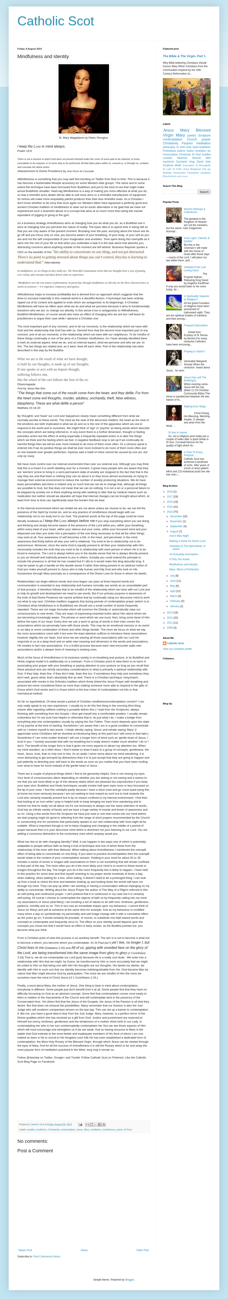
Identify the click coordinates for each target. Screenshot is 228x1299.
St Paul (128, 1129)
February (175, 601)
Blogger (129, 1279)
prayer (119, 1129)
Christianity (53, 1129)
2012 (170, 617)
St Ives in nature (177, 432)
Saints (190, 150)
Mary (86, 1129)
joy (209, 169)
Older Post (142, 1250)
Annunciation (170, 154)
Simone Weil (201, 157)
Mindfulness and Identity (183, 564)
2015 (170, 506)
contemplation (68, 1129)
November (176, 521)
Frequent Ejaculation (196, 325)
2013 (170, 612)
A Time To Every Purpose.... (193, 454)
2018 (170, 491)
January (175, 606)
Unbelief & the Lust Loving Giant (195, 269)
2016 (170, 501)
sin (209, 150)
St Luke (167, 169)
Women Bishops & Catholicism (194, 211)
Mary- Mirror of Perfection (184, 569)
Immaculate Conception (186, 172)
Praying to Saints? (194, 351)
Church (192, 139)
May (173, 585)
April (173, 591)
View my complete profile (177, 648)
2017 (170, 496)
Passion (187, 143)
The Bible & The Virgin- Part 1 (184, 56)
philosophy (169, 147)
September (176, 526)
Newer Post (25, 1250)
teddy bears (182, 176)
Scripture (204, 135)
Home (84, 1250)
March (174, 596)
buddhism (41, 1129)
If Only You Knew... (180, 559)
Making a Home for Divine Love (187, 541)
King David (196, 161)
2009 (170, 627)
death (178, 165)
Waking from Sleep (195, 406)
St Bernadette (203, 165)
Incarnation (188, 165)
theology (167, 172)
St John (180, 147)
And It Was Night (179, 535)
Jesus (80, 1129)
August (174, 531)
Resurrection (169, 176)
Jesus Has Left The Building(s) (195, 379)
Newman (182, 157)
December (176, 516)
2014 (170, 511)
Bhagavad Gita (198, 169)
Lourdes (167, 157)
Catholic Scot (55, 21)
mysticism (168, 161)
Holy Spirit (192, 147)
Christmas (185, 154)
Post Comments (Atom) (46, 1256)
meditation (95, 1129)
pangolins (206, 172)
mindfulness (108, 1129)
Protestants (169, 150)
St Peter (177, 169)
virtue (186, 169)
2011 (170, 622)
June (173, 580)
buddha (31, 1129)
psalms (181, 150)
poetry (191, 135)
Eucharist (181, 161)
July (172, 575)
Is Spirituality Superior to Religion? (196, 298)
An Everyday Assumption (183, 554)
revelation (200, 150)
